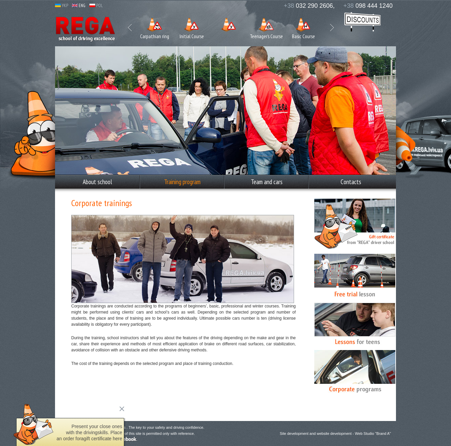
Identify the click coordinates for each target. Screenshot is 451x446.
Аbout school (97, 182)
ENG (78, 5)
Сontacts (351, 182)
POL (96, 5)
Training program (182, 182)
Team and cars (267, 182)
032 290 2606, (309, 6)
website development (334, 433)
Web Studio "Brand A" (373, 433)
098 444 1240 (368, 6)
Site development (294, 433)
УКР (61, 5)
